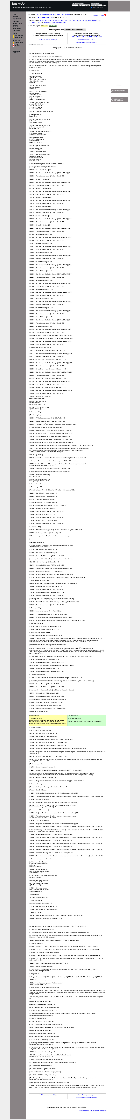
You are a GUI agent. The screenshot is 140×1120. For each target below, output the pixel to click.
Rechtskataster (20, 46)
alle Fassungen (66, 14)
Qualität (15, 25)
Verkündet (16, 21)
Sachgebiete (17, 18)
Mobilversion (19, 37)
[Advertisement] (119, 51)
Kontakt (15, 27)
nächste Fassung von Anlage (87, 39)
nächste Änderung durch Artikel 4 (86, 42)
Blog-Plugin (19, 35)
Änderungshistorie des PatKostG (55, 22)
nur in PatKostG (98, 7)
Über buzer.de (17, 23)
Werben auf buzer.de (16, 52)
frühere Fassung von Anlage (48, 39)
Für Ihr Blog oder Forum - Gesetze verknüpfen (118, 91)
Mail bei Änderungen (99, 15)
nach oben (103, 1110)
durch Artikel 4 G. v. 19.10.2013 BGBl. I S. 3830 (87, 37)
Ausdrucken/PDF (94, 1110)
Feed (16, 44)
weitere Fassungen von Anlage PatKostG (54, 20)
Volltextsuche (95, 3)
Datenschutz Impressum (17, 29)
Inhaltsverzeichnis (84, 1110)
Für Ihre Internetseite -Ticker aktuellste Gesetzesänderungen (117, 99)
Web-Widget (19, 42)
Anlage (58, 14)
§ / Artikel (74, 7)
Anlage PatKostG (45, 17)
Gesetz (81, 7)
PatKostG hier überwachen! (75, 30)
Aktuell (15, 20)
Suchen (15, 16)
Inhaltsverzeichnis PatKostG (47, 14)
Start (14, 14)
